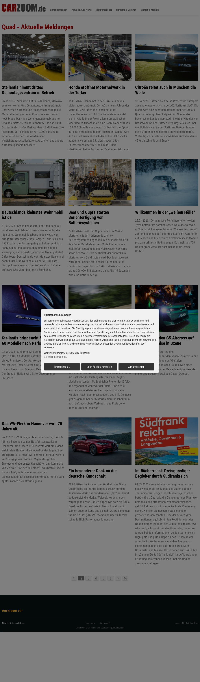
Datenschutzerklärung (55, 356)
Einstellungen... (62, 366)
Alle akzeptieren (136, 366)
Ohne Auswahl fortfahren (99, 366)
